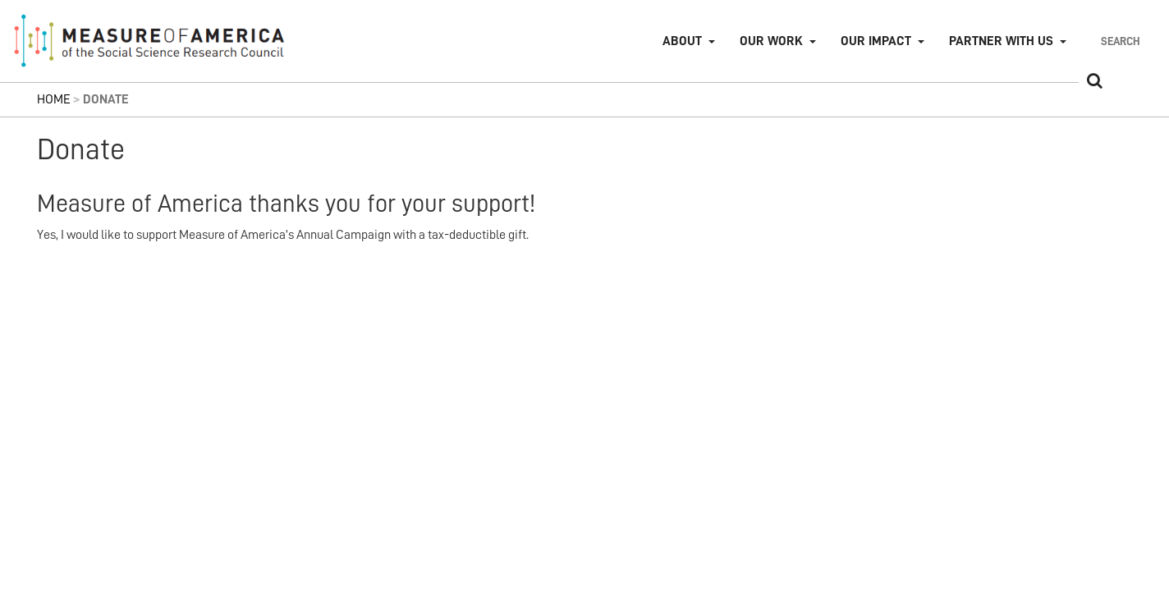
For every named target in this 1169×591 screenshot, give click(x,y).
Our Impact (876, 41)
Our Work (771, 41)
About (682, 41)
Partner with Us (1001, 41)
